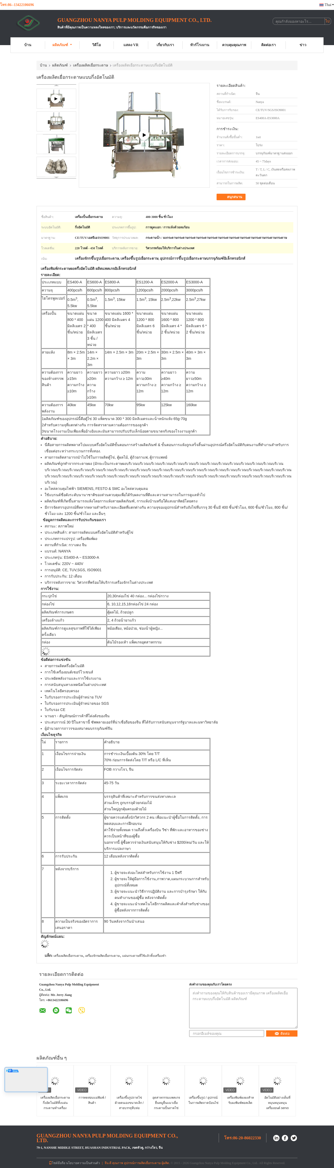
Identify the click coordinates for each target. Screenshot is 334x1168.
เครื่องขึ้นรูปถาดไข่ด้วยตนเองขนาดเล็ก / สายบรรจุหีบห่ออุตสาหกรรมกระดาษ (129, 1105)
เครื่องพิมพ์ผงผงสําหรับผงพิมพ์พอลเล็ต (240, 1100)
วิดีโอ (96, 45)
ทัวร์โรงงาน (199, 45)
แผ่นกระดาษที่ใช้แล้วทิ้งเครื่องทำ (144, 956)
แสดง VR (131, 45)
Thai (329, 5)
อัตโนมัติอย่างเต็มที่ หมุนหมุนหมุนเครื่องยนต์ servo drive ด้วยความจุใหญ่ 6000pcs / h (277, 1108)
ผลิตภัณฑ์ (62, 45)
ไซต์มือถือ (57, 1163)
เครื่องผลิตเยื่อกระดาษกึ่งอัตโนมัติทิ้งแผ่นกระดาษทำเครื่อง (55, 1103)
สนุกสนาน (231, 197)
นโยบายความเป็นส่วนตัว (83, 1163)
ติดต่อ (282, 1034)
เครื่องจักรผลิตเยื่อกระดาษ (102, 956)
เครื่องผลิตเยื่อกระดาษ (90, 65)
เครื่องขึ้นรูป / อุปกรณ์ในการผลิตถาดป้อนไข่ (203, 1100)
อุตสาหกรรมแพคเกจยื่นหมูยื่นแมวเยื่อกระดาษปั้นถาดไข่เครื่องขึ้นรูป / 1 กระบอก (166, 1108)
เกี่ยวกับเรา (165, 45)
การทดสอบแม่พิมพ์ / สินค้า (92, 1100)
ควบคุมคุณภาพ (234, 45)
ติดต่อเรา (268, 45)
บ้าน (27, 45)
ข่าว (303, 45)
